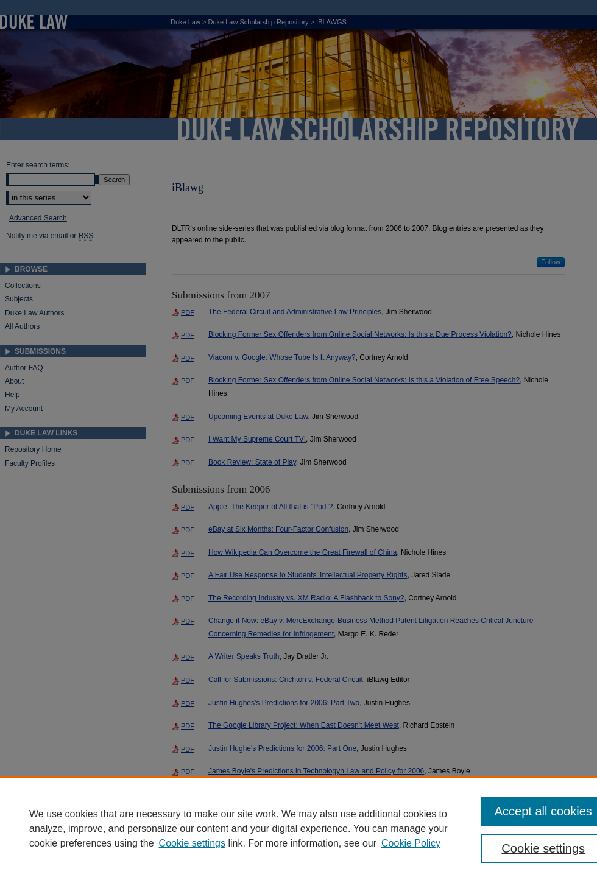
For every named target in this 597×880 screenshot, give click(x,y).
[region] (298, 828)
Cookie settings (192, 843)
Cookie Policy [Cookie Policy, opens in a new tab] (410, 843)
